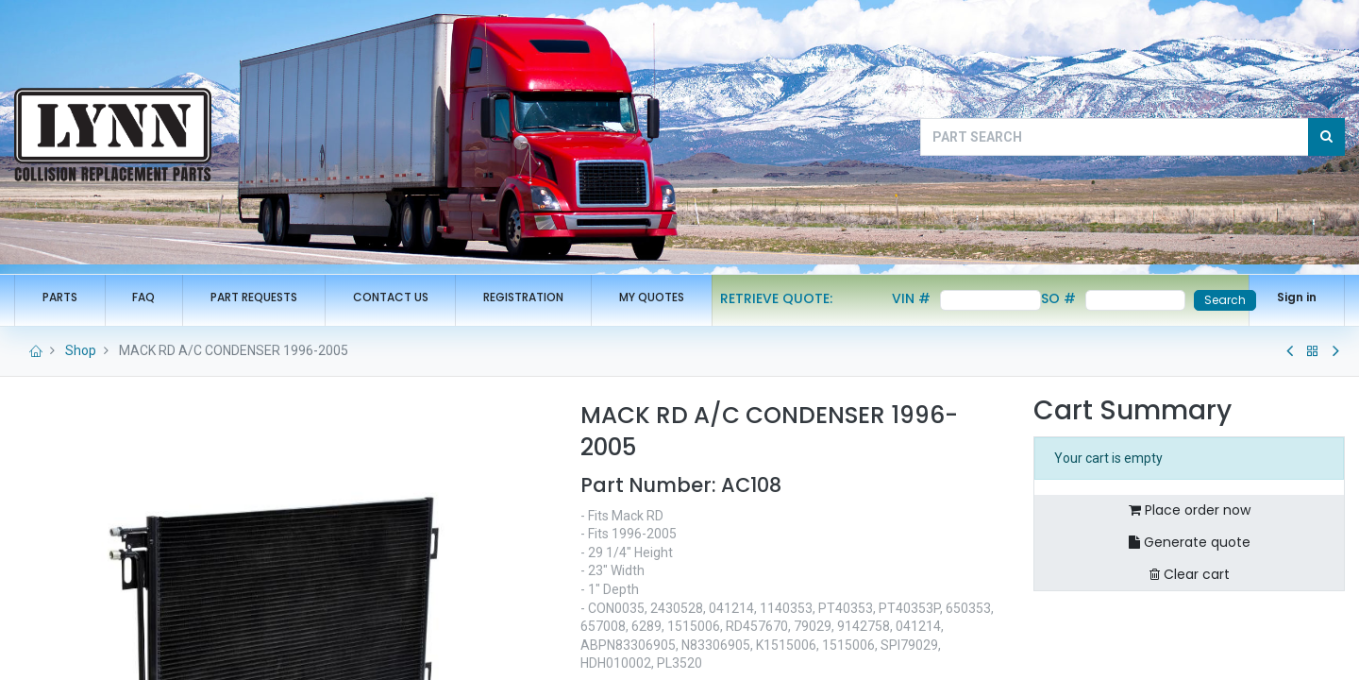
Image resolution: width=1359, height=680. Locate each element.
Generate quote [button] (1189, 542)
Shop (80, 350)
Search (1225, 300)
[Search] (1326, 137)
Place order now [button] (1189, 510)
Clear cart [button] (1189, 574)
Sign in (1297, 297)
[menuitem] (60, 298)
